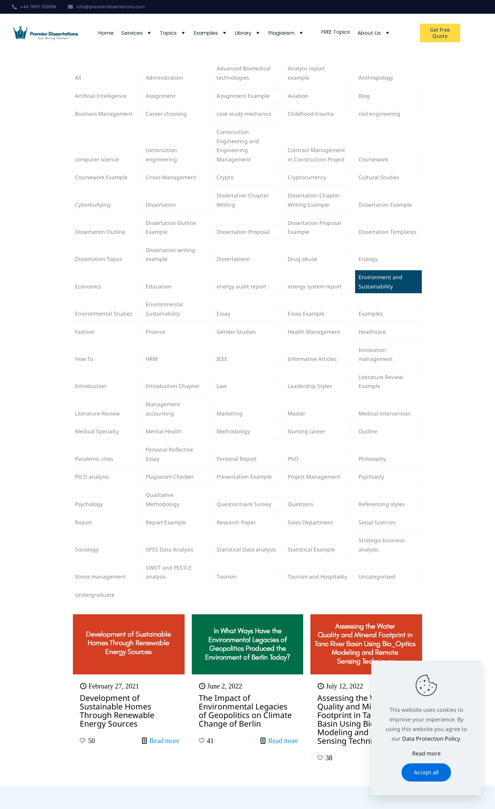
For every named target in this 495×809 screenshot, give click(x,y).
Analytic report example (307, 76)
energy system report (316, 298)
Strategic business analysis (382, 565)
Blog (364, 100)
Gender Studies (237, 345)
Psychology (89, 523)
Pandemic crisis (95, 476)
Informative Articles (313, 373)
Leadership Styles (310, 401)
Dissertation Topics (100, 269)
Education (159, 298)
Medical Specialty (97, 448)
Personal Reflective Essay (170, 471)
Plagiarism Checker (171, 495)
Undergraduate (95, 617)
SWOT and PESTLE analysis (169, 594)
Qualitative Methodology (163, 518)
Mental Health (164, 448)
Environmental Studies (104, 326)
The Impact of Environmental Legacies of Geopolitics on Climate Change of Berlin (245, 733)
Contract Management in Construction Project (317, 156)
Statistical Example (312, 570)
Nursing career (307, 448)
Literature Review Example (381, 396)
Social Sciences (378, 542)
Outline (368, 448)
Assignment (161, 100)
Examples (371, 326)
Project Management (315, 495)
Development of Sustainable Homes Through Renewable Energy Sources (117, 733)
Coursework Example (102, 185)
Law (222, 401)
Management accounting (163, 424)
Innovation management (376, 368)
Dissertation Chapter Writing (244, 208)
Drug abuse (303, 269)
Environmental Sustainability (165, 321)
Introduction (91, 401)
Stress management (101, 599)
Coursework (374, 166)
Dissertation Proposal (245, 241)
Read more (164, 763)
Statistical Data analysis (236, 565)
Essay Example (307, 326)
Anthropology (377, 81)
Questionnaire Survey (245, 523)
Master (297, 429)
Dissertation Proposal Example (316, 236)
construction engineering (162, 161)
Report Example (166, 542)
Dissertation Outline (101, 241)
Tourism (227, 599)
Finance (156, 345)
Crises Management (172, 185)
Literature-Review (98, 429)
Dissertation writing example (172, 264)
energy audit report (242, 298)
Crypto (225, 185)
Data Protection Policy (431, 738)
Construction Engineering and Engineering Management (238, 152)
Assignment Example (244, 100)
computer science (98, 166)
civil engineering (380, 119)
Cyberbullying (93, 213)
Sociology (87, 570)
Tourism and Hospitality (304, 594)
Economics (89, 298)
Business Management (104, 119)
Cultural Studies (379, 185)
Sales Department (311, 542)
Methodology (234, 448)
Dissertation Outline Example (172, 236)
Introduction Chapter (173, 401)
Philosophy (373, 476)
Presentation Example (245, 495)
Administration (165, 81)
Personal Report (238, 476)
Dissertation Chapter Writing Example (315, 208)
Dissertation (162, 213)
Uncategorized (378, 599)
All (78, 81)
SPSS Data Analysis (170, 570)
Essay (224, 326)
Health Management (314, 345)
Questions (301, 523)
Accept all (426, 772)
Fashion (85, 345)
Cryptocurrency (308, 185)
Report (84, 542)
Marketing (230, 429)
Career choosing (167, 119)
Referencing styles (382, 523)
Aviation (298, 100)
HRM (152, 373)
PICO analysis (92, 495)
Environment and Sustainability (381, 293)
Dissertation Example (386, 213)
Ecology (369, 269)
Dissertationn (234, 269)
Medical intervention (385, 429)
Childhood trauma (311, 119)
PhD (293, 476)
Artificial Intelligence (101, 100)
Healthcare (373, 345)
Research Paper (237, 542)
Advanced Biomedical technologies (244, 76)
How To (85, 373)
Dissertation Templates (374, 236)
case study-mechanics (245, 119)
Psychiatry (372, 495)
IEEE (222, 373)
